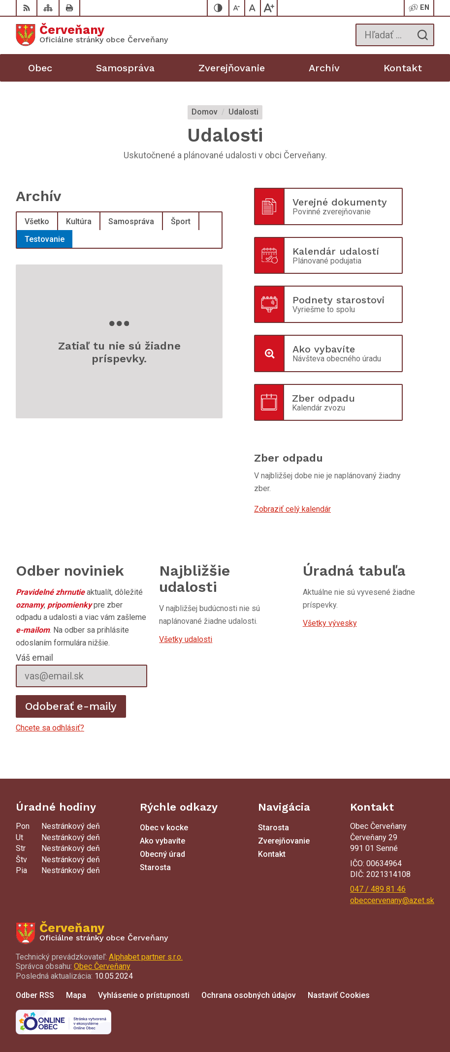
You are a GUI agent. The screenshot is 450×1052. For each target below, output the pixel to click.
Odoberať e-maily (71, 706)
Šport (181, 221)
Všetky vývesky (330, 623)
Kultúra (79, 221)
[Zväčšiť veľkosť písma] (269, 8)
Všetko (37, 221)
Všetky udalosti (185, 639)
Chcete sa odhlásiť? (50, 727)
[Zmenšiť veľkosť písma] (237, 8)
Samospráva (131, 221)
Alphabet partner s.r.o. (146, 957)
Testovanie (44, 239)
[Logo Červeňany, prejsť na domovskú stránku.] (92, 35)
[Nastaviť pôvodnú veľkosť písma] (253, 8)
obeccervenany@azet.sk (392, 900)
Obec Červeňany (102, 966)
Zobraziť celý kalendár (292, 509)
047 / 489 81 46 (378, 889)
